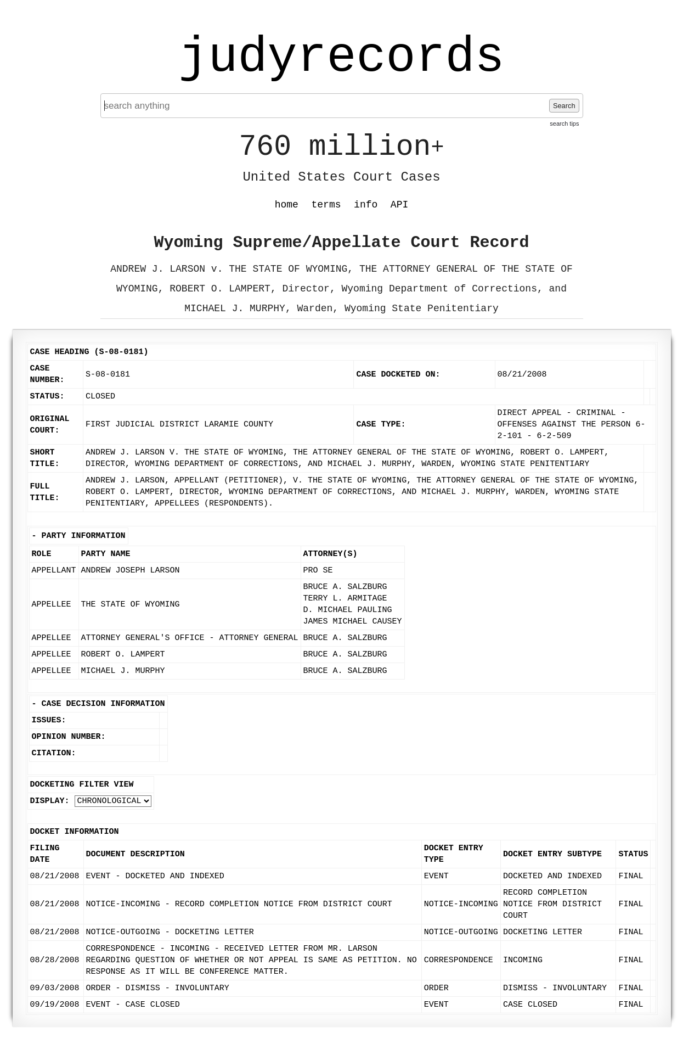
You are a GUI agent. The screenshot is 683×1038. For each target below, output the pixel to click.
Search (564, 106)
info (365, 204)
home (286, 204)
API (399, 204)
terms (326, 204)
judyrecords (341, 57)
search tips (564, 123)
